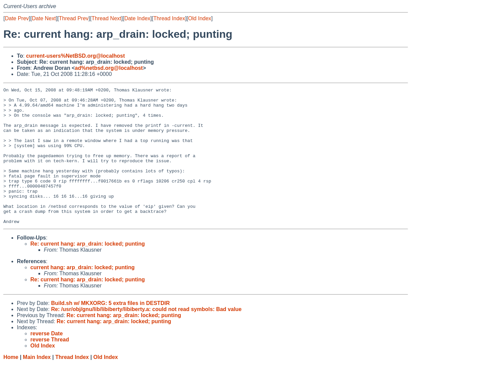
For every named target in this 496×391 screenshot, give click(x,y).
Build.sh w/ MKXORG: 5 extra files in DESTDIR (110, 330)
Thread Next (106, 18)
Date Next (44, 18)
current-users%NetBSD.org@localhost (75, 56)
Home (10, 384)
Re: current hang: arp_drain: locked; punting (87, 271)
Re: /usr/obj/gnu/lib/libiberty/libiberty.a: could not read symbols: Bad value (146, 336)
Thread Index (169, 18)
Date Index (137, 18)
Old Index (199, 18)
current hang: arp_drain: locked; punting (82, 295)
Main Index (37, 384)
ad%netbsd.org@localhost (109, 68)
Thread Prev (74, 18)
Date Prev (17, 18)
